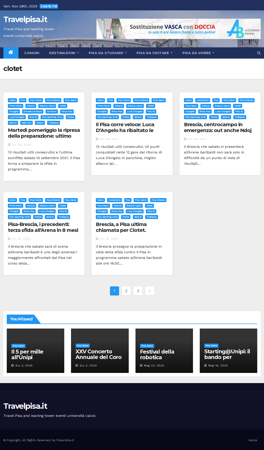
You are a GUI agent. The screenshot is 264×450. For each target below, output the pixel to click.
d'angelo (13, 111)
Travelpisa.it (25, 19)
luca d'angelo (16, 117)
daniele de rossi (32, 111)
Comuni (31, 53)
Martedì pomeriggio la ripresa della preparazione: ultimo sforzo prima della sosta (44, 136)
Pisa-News (70, 100)
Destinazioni (64, 53)
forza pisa (67, 111)
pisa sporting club (52, 117)
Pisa (23, 100)
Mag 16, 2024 (218, 365)
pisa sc (33, 117)
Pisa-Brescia (53, 100)
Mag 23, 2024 (154, 365)
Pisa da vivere (198, 53)
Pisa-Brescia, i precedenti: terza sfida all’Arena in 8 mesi (43, 227)
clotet (63, 106)
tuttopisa (53, 122)
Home (252, 440)
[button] (259, 53)
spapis (40, 122)
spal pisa (26, 122)
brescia (31, 106)
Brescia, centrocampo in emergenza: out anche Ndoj (218, 127)
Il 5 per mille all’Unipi (27, 354)
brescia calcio (47, 106)
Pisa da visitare (154, 53)
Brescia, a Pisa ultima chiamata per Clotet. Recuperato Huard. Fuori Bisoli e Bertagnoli (126, 233)
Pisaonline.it (65, 440)
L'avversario (203, 100)
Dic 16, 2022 (197, 139)
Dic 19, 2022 (109, 139)
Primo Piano (15, 106)
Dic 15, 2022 (21, 238)
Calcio (12, 100)
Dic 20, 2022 (21, 144)
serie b (13, 122)
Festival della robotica (157, 354)
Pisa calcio (35, 100)
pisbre (70, 117)
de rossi (52, 111)
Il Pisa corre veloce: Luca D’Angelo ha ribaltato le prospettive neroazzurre (125, 130)
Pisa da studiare (108, 53)
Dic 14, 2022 (109, 238)
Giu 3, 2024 (24, 365)
